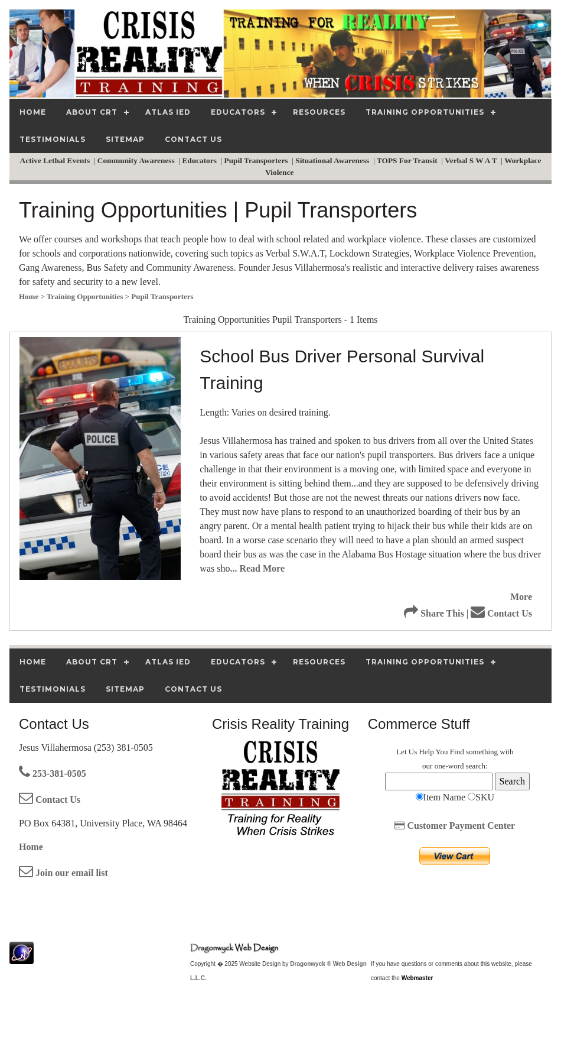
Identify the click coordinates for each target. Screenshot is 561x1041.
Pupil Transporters (257, 160)
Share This (434, 613)
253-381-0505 (52, 773)
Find (457, 751)
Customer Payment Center (454, 826)
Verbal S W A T (472, 160)
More (521, 597)
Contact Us (501, 613)
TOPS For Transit (408, 160)
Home (31, 847)
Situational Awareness (333, 160)
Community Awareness (137, 160)
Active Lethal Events (56, 160)
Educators (200, 160)
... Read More (257, 568)
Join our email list (63, 873)
